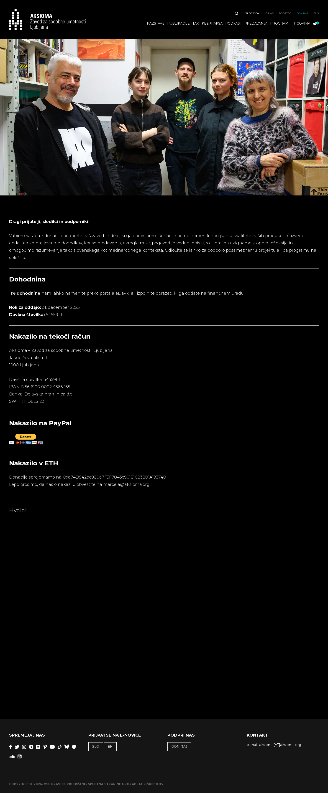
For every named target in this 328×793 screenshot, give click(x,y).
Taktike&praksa (207, 23)
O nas (270, 13)
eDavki (122, 293)
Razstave (155, 23)
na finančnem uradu (222, 293)
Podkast (233, 23)
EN (110, 747)
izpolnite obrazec (154, 293)
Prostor (285, 13)
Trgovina (301, 23)
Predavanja (255, 23)
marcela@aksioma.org (126, 484)
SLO (95, 747)
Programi (280, 23)
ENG (316, 13)
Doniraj (302, 13)
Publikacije (178, 23)
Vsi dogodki (252, 13)
